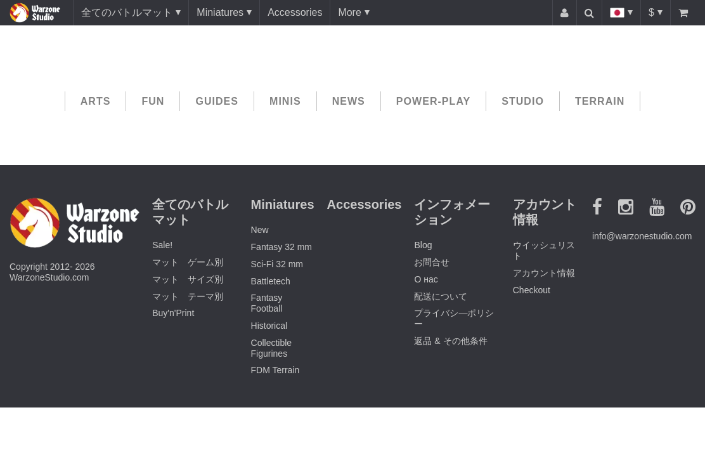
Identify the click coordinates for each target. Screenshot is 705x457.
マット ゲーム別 (187, 262)
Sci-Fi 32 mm (277, 264)
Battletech (270, 281)
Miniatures (220, 12)
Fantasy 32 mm (281, 247)
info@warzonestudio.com (642, 236)
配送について (440, 296)
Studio (522, 101)
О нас (425, 279)
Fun (152, 101)
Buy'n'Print (173, 313)
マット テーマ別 (187, 296)
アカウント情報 (544, 273)
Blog (423, 245)
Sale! (162, 245)
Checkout (531, 290)
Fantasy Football (267, 303)
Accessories (295, 12)
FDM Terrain (275, 370)
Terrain (599, 101)
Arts (96, 101)
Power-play (433, 101)
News (348, 101)
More (349, 12)
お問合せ (432, 262)
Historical (269, 326)
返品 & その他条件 (450, 341)
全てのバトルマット (126, 12)
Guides (216, 101)
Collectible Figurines (271, 348)
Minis (285, 101)
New (260, 230)
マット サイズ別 (187, 279)
